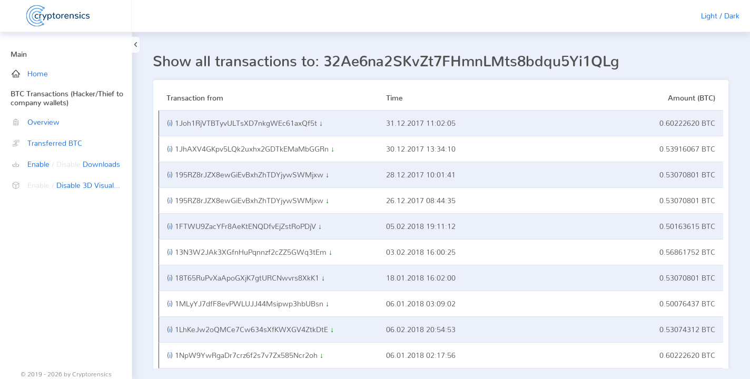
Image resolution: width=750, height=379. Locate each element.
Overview (36, 121)
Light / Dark (720, 15)
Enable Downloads (66, 163)
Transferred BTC (47, 142)
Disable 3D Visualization (72, 185)
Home (30, 73)
